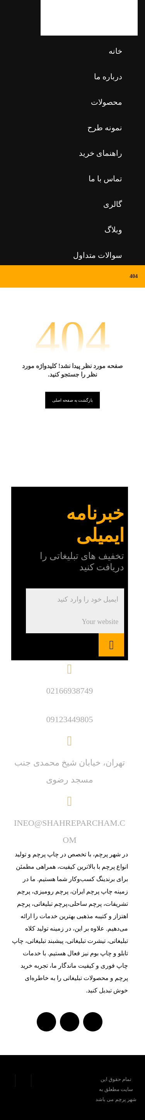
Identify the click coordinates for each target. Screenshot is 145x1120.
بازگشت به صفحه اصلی (72, 399)
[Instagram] (46, 1021)
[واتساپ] (92, 1021)
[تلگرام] (69, 1021)
